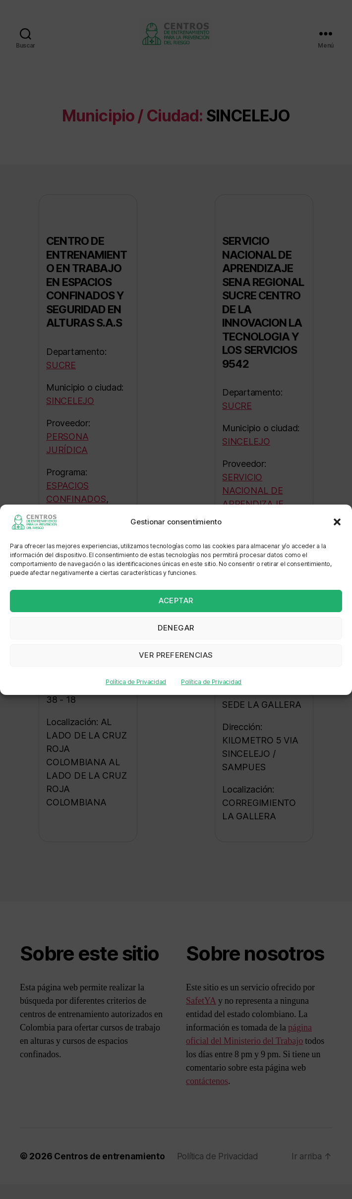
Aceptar (176, 600)
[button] (337, 522)
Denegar (176, 627)
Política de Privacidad (136, 681)
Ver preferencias (176, 655)
